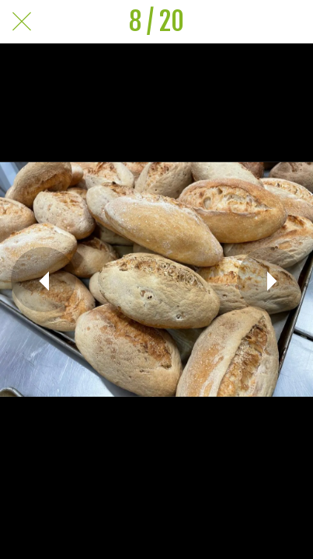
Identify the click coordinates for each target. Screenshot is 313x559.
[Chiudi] (21, 21)
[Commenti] (291, 21)
